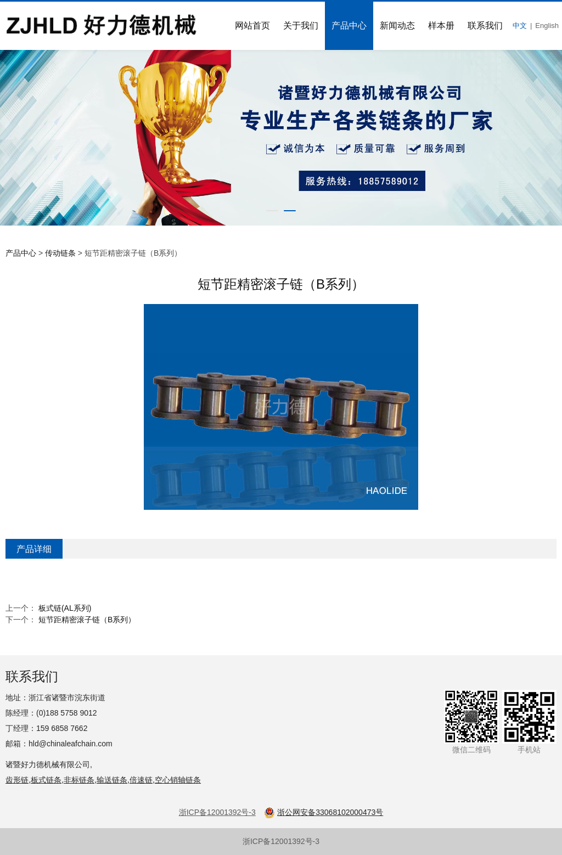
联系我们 (485, 25)
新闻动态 (397, 25)
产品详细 (34, 549)
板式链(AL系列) (64, 608)
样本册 (441, 25)
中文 (520, 25)
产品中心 (349, 25)
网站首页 (252, 25)
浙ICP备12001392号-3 (281, 841)
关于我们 (300, 25)
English (547, 25)
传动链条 (60, 253)
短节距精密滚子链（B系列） (87, 619)
